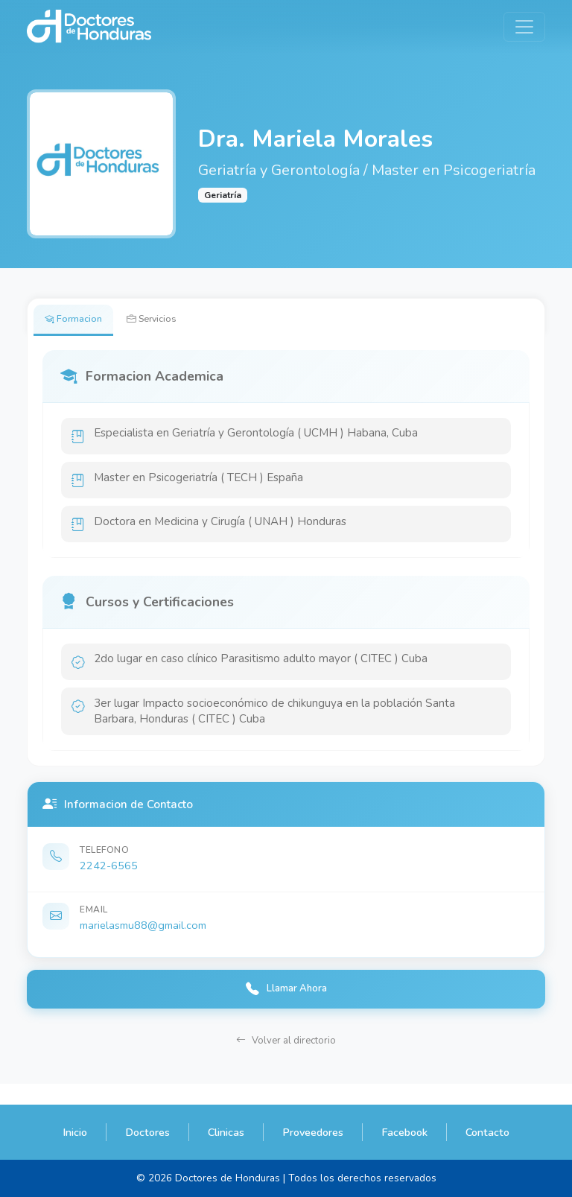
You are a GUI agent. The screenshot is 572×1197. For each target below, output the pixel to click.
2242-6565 (109, 882)
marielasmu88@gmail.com (143, 942)
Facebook (404, 1132)
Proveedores (312, 1132)
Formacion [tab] (78, 321)
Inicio (75, 1132)
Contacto (487, 1132)
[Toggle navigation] (524, 27)
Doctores (147, 1132)
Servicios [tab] (166, 321)
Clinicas (226, 1132)
